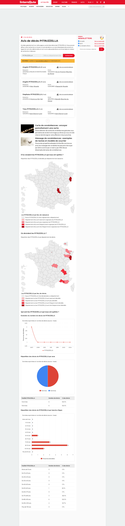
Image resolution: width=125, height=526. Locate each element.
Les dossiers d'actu (84, 46)
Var (41, 99)
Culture (64, 2)
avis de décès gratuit (42, 61)
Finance (74, 2)
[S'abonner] (91, 49)
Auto (82, 2)
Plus (90, 2)
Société (31, 6)
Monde (57, 6)
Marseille (58, 99)
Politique (23, 6)
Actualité (81, 41)
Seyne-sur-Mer (35, 99)
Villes (64, 6)
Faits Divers (39, 6)
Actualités (45, 2)
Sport (55, 2)
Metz (31, 86)
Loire (40, 113)
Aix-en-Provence (61, 72)
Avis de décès (28, 37)
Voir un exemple (99, 41)
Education (49, 6)
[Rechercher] (96, 6)
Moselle (36, 86)
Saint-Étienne (34, 113)
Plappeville (59, 86)
